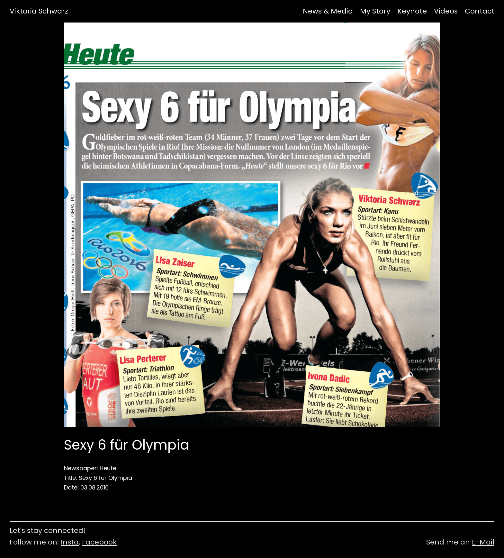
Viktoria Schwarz (39, 11)
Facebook (99, 542)
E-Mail (483, 542)
